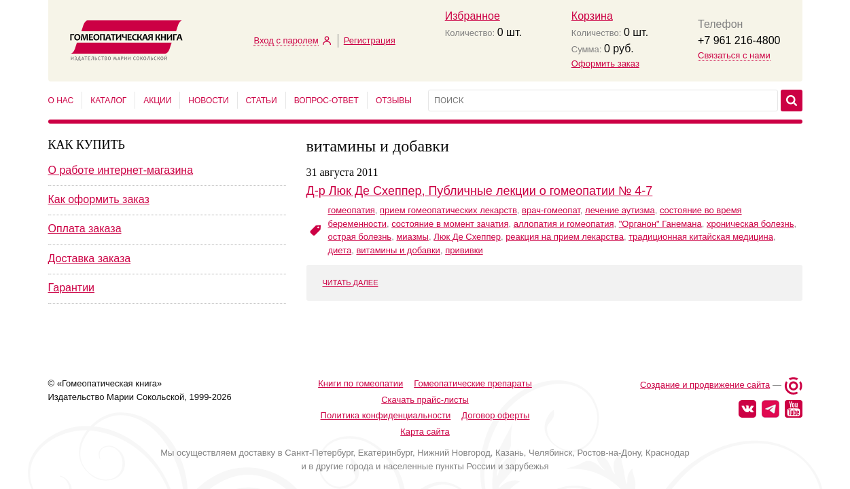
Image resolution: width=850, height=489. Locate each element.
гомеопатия (351, 210)
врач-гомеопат (551, 210)
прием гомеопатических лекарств (448, 210)
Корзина (592, 16)
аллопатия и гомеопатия (564, 224)
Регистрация (369, 40)
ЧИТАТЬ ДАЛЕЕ (350, 282)
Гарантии (71, 287)
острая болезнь (360, 237)
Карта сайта (424, 407)
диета (340, 250)
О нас (61, 100)
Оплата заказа (85, 228)
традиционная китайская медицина (700, 237)
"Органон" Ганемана (660, 224)
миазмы (412, 237)
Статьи (261, 100)
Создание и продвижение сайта (705, 361)
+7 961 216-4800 (739, 40)
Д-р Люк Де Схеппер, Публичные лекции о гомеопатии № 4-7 (479, 191)
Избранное (472, 16)
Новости (208, 100)
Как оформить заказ (98, 199)
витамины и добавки (398, 250)
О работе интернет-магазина (121, 170)
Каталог (108, 100)
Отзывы (394, 100)
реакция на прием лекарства (565, 237)
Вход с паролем (285, 40)
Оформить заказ (605, 63)
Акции (157, 100)
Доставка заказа (89, 258)
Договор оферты (495, 391)
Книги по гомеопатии (360, 359)
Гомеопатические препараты (473, 359)
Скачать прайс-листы (425, 375)
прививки (464, 250)
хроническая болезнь (750, 224)
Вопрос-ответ (326, 100)
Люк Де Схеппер (467, 237)
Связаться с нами (734, 55)
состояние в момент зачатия (449, 224)
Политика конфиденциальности (386, 391)
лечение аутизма (620, 210)
